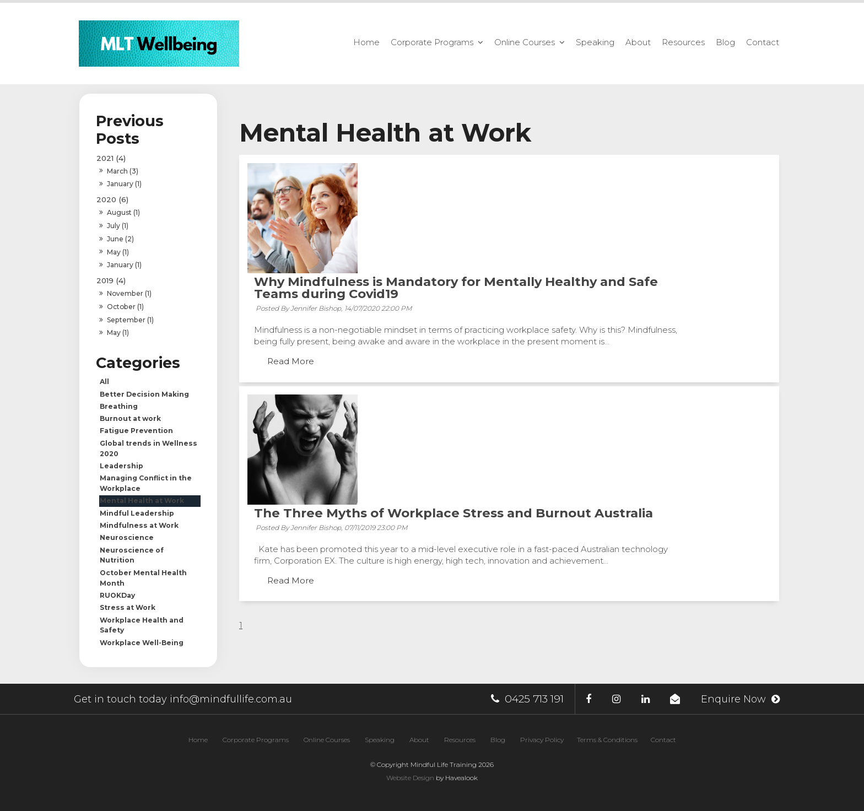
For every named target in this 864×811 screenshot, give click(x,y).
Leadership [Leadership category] (121, 466)
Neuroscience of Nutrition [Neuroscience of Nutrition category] (132, 555)
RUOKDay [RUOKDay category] (117, 595)
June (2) (120, 239)
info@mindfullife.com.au (231, 699)
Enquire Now (732, 699)
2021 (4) (111, 158)
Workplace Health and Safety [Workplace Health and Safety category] (141, 625)
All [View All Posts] (104, 381)
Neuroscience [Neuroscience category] (127, 537)
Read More (402, 263)
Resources (683, 42)
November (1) (129, 293)
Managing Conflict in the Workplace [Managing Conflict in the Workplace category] (146, 483)
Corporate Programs (432, 42)
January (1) (124, 184)
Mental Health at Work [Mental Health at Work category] (142, 500)
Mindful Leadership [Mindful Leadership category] (137, 513)
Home (366, 42)
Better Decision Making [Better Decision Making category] (144, 394)
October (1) (125, 306)
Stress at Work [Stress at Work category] (127, 607)
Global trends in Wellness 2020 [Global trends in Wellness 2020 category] (148, 448)
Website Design (410, 778)
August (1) (123, 212)
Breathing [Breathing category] (119, 406)
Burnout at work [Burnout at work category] (130, 418)
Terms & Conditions (607, 740)
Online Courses (524, 42)
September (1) (130, 320)
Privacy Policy (542, 740)
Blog (725, 42)
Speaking (595, 42)
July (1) (117, 225)
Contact (762, 42)
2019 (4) (111, 280)
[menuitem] (198, 739)
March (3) (122, 171)
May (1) (118, 252)
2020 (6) (112, 199)
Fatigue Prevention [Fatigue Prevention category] (136, 430)
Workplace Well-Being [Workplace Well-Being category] (141, 643)
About (638, 42)
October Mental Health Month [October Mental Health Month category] (143, 578)
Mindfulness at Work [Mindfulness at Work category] (139, 525)
